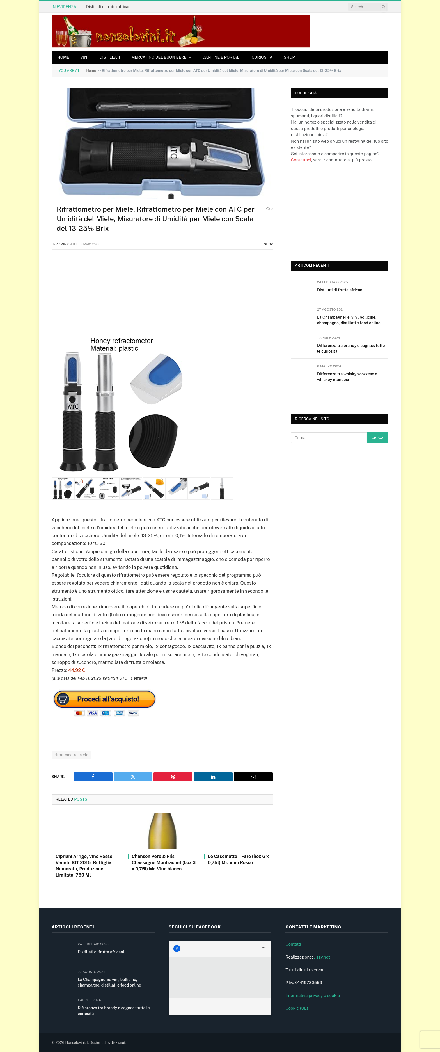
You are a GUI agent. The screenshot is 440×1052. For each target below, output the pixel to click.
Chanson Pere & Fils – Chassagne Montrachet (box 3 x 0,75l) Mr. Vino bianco (164, 862)
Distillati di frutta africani (108, 6)
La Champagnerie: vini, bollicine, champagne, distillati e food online (349, 320)
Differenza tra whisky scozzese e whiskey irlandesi (347, 377)
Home (63, 57)
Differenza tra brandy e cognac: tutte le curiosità (351, 348)
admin (61, 244)
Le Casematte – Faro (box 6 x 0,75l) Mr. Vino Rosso (238, 859)
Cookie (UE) (296, 1008)
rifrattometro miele (71, 755)
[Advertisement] (162, 294)
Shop (289, 57)
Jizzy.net (322, 957)
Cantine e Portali (221, 57)
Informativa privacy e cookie (312, 995)
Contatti (293, 944)
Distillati (110, 57)
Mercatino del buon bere (158, 57)
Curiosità (262, 57)
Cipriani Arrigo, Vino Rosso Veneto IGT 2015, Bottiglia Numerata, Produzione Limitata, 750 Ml (84, 865)
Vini (84, 57)
